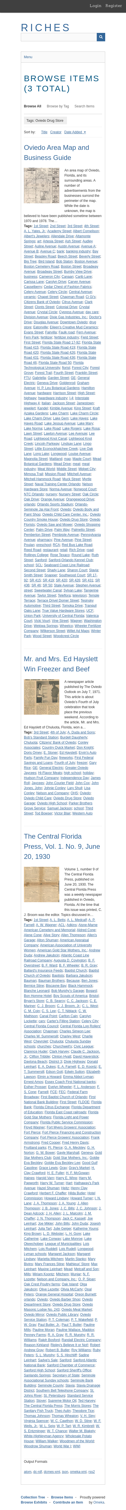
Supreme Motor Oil (62, 1401)
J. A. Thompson (45, 1203)
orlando (29, 504)
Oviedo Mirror (34, 1315)
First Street (32, 342)
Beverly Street (89, 256)
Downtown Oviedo (73, 322)
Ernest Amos (33, 1082)
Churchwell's (62, 1046)
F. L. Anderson (84, 1087)
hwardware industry (53, 398)
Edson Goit (54, 1072)
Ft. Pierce (55, 1148)
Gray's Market (79, 1168)
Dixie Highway (74, 1062)
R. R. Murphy (75, 1335)
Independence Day (74, 778)
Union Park (32, 616)
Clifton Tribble (39, 1056)
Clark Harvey (59, 1051)
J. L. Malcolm (73, 1213)
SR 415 (35, 580)
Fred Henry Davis (75, 1143)
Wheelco (66, 626)
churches (44, 1046)
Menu (28, 57)
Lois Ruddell (48, 1249)
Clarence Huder (36, 1051)
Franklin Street (86, 373)
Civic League (83, 1046)
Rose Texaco (59, 555)
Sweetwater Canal (48, 590)
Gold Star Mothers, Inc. (70, 1158)
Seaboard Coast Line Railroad (66, 565)
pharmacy (44, 540)
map (67, 459)
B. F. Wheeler (69, 965)
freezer (82, 763)
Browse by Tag (58, 106)
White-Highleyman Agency (44, 1436)
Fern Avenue (86, 332)
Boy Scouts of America (70, 996)
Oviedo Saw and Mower (54, 525)
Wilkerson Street (52, 631)
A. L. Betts (57, 920)
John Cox (82, 783)
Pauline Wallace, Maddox (75, 1330)
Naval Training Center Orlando (57, 484)
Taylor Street (46, 595)
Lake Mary (85, 423)
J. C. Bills (67, 1208)
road (90, 550)
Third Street (51, 606)
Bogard (91, 991)
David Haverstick (85, 1056)
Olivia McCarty (72, 1289)
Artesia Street (53, 241)
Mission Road (55, 474)
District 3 (55, 1062)
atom (28, 1472)
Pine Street (83, 540)
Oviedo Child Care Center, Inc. (65, 514)
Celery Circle (57, 292)
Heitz (65, 1188)
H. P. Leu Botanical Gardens (58, 388)
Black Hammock (80, 986)
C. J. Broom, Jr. (68, 1006)
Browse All (32, 106)
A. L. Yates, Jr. (35, 231)
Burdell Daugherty (73, 737)
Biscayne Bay (56, 986)
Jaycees (38, 783)
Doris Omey (33, 753)
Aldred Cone (86, 930)
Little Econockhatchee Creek (56, 449)
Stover (41, 1401)
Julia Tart (44, 1229)
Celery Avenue (35, 292)
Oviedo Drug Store (73, 520)
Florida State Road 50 (55, 363)
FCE (53, 1092)
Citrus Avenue (72, 302)
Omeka (98, 1502)
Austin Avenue (69, 246)
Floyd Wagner (34, 1127)
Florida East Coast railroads (65, 1112)
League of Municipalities (63, 1244)
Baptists (58, 976)
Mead (68, 1269)
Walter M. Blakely (82, 1431)
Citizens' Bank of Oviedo (57, 742)
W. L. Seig (47, 1426)
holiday (88, 773)
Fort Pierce (32, 1132)
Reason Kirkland (36, 1345)
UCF (89, 611)
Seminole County (50, 1385)
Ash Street (73, 241)
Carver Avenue (79, 282)
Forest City (80, 368)
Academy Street (59, 231)
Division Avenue (36, 317)
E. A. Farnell (66, 1067)
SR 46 (36, 585)
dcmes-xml (52, 1472)
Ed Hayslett (68, 753)
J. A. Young (66, 1203)
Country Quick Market (58, 748)
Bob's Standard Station (41, 737)
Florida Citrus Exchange (51, 1107)
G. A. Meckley (74, 1148)
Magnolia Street (36, 459)
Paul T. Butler (72, 1325)
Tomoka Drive (72, 606)
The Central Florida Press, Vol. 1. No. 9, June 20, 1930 (62, 846)
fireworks (66, 758)
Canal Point (48, 1016)
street (28, 590)
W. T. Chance (57, 1431)
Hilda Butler (77, 1193)
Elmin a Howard (49, 1077)
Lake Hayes (79, 418)
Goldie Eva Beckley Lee (62, 1163)
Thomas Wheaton (65, 1416)
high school (72, 773)
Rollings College (36, 555)
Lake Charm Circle (84, 413)
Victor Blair (62, 813)
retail (63, 550)
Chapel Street (48, 297)
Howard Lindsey (56, 1198)
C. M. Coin (32, 1011)
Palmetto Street (83, 530)
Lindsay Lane (71, 444)
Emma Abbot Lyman (78, 1077)
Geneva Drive (47, 383)
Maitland (56, 459)
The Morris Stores (77, 1406)
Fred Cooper (50, 1143)
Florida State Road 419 (57, 347)
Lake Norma (33, 428)
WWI (76, 1446)
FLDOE (83, 1102)
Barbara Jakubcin (79, 976)
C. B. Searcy (55, 1001)
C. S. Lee (49, 1011)
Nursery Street (69, 494)
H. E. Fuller (55, 1173)
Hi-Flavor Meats (50, 773)
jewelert (29, 408)
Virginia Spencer (36, 1421)
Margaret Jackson (61, 1254)
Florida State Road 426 (57, 353)
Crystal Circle (47, 312)
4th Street (91, 226)
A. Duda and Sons (81, 732)
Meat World (46, 469)
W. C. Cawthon (62, 1421)
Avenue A (88, 246)
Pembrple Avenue (65, 535)
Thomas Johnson (37, 1416)
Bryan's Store (34, 1001)
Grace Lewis (48, 1168)
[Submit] (101, 37)
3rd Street (75, 226)
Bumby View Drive (78, 272)
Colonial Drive (66, 307)
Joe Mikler (45, 1223)
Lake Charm (59, 413)
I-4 (71, 398)
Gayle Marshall (68, 1153)
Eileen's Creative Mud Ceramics (74, 327)
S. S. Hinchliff (67, 1355)
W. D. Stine (83, 1421)
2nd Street (58, 226)
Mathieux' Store (77, 1264)
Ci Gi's (90, 297)
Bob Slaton (64, 261)
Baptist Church (76, 970)
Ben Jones (90, 981)
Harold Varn (45, 1178)
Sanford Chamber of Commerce (70, 1365)
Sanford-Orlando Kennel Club (70, 560)
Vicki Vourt (42, 621)
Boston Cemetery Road (41, 266)
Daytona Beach (35, 1062)
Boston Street (71, 266)
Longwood (58, 454)
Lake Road (52, 428)
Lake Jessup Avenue (60, 423)
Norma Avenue (61, 489)
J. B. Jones (50, 1208)
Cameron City (49, 277)
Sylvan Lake (73, 590)
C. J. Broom (46, 1006)
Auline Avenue (45, 246)
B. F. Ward (49, 965)
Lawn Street (33, 433)
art (39, 241)
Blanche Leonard (37, 991)
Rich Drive (77, 550)
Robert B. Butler (57, 1350)
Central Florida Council (41, 1026)
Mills (27, 1274)
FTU (27, 378)
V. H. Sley (87, 1416)
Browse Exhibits (34, 1502)
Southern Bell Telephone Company (62, 1390)
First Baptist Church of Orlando (64, 1097)
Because (73, 981)
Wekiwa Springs (46, 626)
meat (76, 464)
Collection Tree (33, 1497)
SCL (38, 565)
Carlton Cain (68, 1016)
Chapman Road (72, 297)
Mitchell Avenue (79, 474)
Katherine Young (85, 1229)
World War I (62, 1446)
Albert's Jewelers (36, 236)
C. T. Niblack (67, 1011)
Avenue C (47, 251)
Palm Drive (44, 530)
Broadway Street (49, 272)
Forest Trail (43, 373)
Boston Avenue (86, 261)
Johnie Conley (54, 788)
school (29, 565)
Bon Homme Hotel (37, 996)
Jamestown (85, 403)
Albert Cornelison (86, 231)
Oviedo (65, 509)
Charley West (70, 1036)
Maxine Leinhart (50, 1269)
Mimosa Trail (33, 474)
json (65, 1472)
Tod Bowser (43, 813)
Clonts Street (44, 307)
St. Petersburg (54, 1396)
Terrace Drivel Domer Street (58, 600)
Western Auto (82, 813)
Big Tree (30, 261)
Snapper (50, 575)
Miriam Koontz (43, 1274)
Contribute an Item (68, 1502)
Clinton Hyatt (61, 1056)
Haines (29, 1178)
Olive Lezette (49, 1289)
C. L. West (90, 1006)
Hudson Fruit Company (41, 778)
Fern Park (31, 337)
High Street (86, 393)
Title (44, 132)
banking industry (78, 251)
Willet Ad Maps (78, 631)
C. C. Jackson (77, 1001)
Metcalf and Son (86, 1269)
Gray (63, 1168)
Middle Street (67, 469)
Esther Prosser (35, 1087)
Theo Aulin (63, 1411)
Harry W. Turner (52, 1183)
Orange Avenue (52, 499)
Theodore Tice (83, 1411)
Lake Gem (60, 418)
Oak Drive (31, 499)
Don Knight (84, 748)
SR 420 (61, 580)
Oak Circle (90, 494)
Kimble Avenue (61, 408)
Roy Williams (81, 1350)
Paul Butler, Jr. (49, 1325)
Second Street (34, 570)
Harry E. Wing (66, 1178)
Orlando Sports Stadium (55, 504)
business (30, 277)
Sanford (41, 560)
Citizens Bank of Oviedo (42, 302)
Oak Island (70, 1284)
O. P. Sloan (86, 1279)
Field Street (89, 337)
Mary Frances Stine (49, 1264)
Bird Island (46, 261)
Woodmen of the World (77, 1441)
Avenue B (31, 251)
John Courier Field (59, 783)
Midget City (86, 469)
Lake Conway (50, 1239)
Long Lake (41, 454)
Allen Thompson (73, 935)
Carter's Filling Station (63, 1021)
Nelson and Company (52, 793)
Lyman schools (35, 1254)
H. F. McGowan (77, 1173)
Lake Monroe (72, 1239)
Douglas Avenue (46, 322)
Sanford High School (39, 1370)
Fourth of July (65, 763)
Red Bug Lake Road (77, 545)
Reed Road (32, 550)
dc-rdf (37, 1472)
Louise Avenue (79, 454)
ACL (61, 925)
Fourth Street (63, 373)
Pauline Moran (43, 1330)
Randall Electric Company (81, 1340)
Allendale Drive (62, 236)
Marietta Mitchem (50, 1259)
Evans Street (33, 332)
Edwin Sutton (75, 1072)
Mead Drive (62, 464)
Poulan (29, 545)
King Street (82, 408)
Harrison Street (64, 393)
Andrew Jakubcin (46, 955)
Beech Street (67, 256)
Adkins (72, 925)
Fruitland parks (35, 1148)
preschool (43, 545)
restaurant (50, 550)
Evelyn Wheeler (60, 1087)
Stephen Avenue (88, 585)
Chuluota (30, 742)
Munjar (76, 1274)
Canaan (67, 277)
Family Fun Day (45, 758)
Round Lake (80, 555)
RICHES (46, 27)
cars (42, 1021)
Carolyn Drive (56, 282)
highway (30, 398)
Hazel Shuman (48, 1188)
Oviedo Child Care (37, 798)
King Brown (32, 1234)
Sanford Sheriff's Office (74, 1370)
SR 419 (48, 580)
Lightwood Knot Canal (50, 439)
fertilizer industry (66, 337)
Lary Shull (74, 788)
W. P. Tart (64, 1426)
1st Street (40, 226)
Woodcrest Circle (66, 636)
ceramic (30, 297)
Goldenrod (67, 383)
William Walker (46, 1441)
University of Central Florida (63, 616)
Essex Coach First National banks (70, 1082)
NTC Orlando (34, 494)
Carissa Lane (34, 282)
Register (113, 5)
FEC (62, 1092)
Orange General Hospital (54, 1294)
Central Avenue (80, 292)
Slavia (93, 570)
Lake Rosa (91, 428)
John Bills (62, 1223)
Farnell (43, 1092)
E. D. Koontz (87, 1067)
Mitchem (62, 1274)
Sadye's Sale (48, 1360)
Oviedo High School (52, 803)
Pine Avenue (63, 540)
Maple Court (82, 459)
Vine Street (60, 621)
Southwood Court (72, 575)
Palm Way (61, 530)
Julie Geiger (62, 1229)
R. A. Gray (55, 1335)
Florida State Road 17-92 (61, 342)
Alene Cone (33, 935)
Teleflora (64, 595)
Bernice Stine (34, 986)
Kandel (42, 408)
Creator (56, 132)
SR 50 (47, 585)
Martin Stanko (75, 1259)
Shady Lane (56, 570)
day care (92, 312)
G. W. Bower (45, 1153)
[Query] (63, 37)
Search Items (84, 106)
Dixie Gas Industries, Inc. (68, 317)
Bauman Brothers (51, 981)
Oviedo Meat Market (76, 1310)
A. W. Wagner (46, 925)
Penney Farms (35, 1335)
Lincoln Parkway (47, 444)
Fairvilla (51, 332)
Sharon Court (77, 570)
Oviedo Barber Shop (65, 1299)
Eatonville (40, 327)
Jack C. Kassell (74, 1218)
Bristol (93, 996)
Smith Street (33, 575)
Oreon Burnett (85, 1294)
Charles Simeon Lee (75, 1031)
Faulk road (66, 332)
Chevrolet (40, 1041)
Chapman (50, 1031)
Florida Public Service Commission (66, 1122)
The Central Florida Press (43, 1406)
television (80, 595)
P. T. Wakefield (82, 1320)
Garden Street (58, 378)
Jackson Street (63, 403)
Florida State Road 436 (57, 358)
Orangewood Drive (80, 499)
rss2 (91, 1472)
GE (73, 378)
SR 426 (74, 580)
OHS (74, 793)
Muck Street (71, 479)
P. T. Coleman (58, 1320)
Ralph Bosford (49, 1340)
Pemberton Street (37, 535)
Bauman (30, 981)
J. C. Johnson (86, 1208)
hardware (44, 393)
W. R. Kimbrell (83, 1426)
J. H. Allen (53, 1213)
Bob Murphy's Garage (67, 991)
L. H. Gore (73, 1234)
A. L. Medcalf (77, 920)
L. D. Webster (53, 1234)
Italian (46, 403)
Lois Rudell (67, 1249)
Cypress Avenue (71, 312)
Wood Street (42, 636)
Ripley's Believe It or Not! (69, 1345)
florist (66, 368)
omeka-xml (78, 1472)
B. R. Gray (89, 965)
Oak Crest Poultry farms (42, 1284)
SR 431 (87, 580)
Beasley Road (45, 256)
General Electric (51, 768)
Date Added (73, 132)
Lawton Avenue (55, 433)
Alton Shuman (47, 940)
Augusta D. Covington (69, 960)
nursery (51, 494)
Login (96, 5)
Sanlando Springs (37, 1375)
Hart (69, 1183)
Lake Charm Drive (37, 418)
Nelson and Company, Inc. (56, 1279)
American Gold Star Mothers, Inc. (62, 950)
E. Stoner (51, 753)
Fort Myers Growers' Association (71, 1127)
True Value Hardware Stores (63, 611)
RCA (56, 545)
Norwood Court (85, 489)
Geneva (87, 1153)
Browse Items (62, 1497)
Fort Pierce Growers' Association (64, 1137)
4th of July (58, 732)
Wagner (76, 621)
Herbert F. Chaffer (52, 1193)
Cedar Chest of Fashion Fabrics (67, 287)
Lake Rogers (72, 428)
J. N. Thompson (48, 1218)
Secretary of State (65, 1375)
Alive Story (51, 935)
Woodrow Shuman (38, 1446)
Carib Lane (83, 277)
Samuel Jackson (59, 808)
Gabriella (39, 378)
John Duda (79, 1223)
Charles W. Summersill (41, 1036)
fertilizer (46, 337)
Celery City (90, 1021)
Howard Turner (81, 1198)
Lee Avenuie (78, 433)
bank (60, 251)
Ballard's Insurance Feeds (43, 970)
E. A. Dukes (47, 1067)
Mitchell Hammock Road (42, 479)
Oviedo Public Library (62, 1315)
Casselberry (33, 287)
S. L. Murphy (45, 1355)
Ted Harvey (86, 1401)
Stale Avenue (64, 585)
